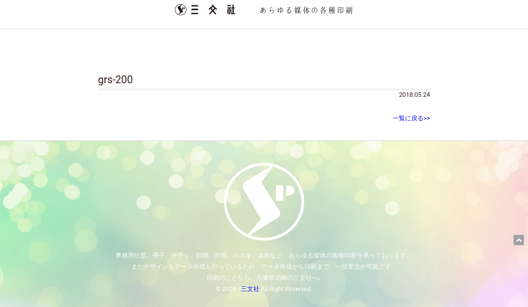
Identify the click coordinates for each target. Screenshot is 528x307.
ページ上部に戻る (519, 240)
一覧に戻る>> (411, 118)
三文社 (250, 289)
